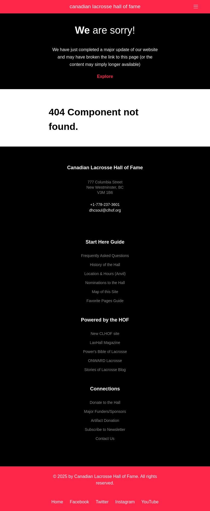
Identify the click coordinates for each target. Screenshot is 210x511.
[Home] (59, 502)
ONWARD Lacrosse (105, 360)
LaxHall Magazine (105, 342)
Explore (105, 76)
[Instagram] (125, 502)
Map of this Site (105, 292)
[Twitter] (103, 502)
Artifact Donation (105, 420)
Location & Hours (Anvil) (105, 273)
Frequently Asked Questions (105, 255)
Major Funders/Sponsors (105, 411)
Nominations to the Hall (105, 283)
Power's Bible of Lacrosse (105, 351)
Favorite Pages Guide (104, 301)
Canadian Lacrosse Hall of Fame (104, 6)
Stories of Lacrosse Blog (105, 369)
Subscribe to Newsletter (105, 429)
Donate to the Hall (105, 402)
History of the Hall (105, 264)
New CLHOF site (105, 333)
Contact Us (104, 438)
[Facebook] (80, 502)
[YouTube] (149, 502)
